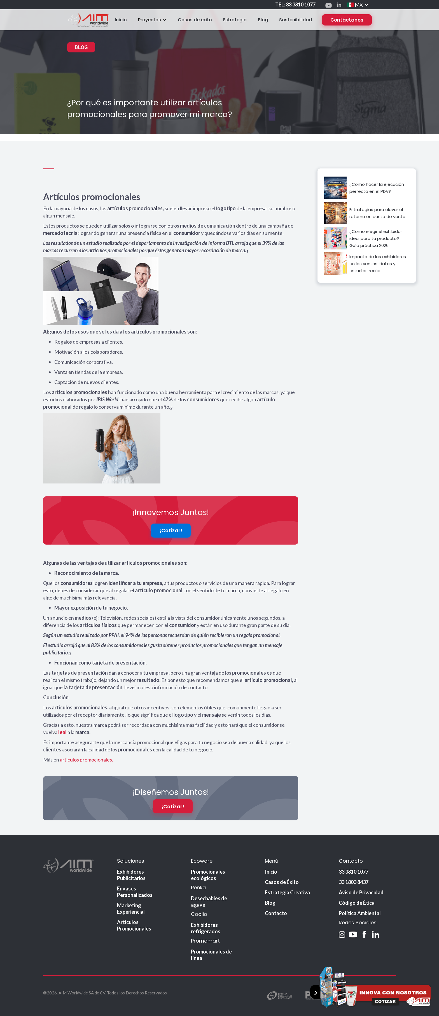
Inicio (121, 20)
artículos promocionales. (86, 759)
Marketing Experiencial (131, 909)
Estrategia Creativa (287, 893)
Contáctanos (346, 20)
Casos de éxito (195, 20)
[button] (358, 4)
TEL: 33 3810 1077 (295, 4)
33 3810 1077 (353, 872)
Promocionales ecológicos (208, 875)
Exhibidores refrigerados (205, 928)
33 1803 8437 (353, 883)
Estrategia (235, 20)
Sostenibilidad (295, 20)
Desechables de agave (209, 902)
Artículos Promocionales (134, 926)
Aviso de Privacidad (361, 893)
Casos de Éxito (282, 883)
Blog (263, 20)
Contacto (276, 914)
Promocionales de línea (211, 955)
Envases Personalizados (135, 892)
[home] (88, 19)
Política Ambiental (360, 914)
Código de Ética (357, 903)
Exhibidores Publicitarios (131, 875)
